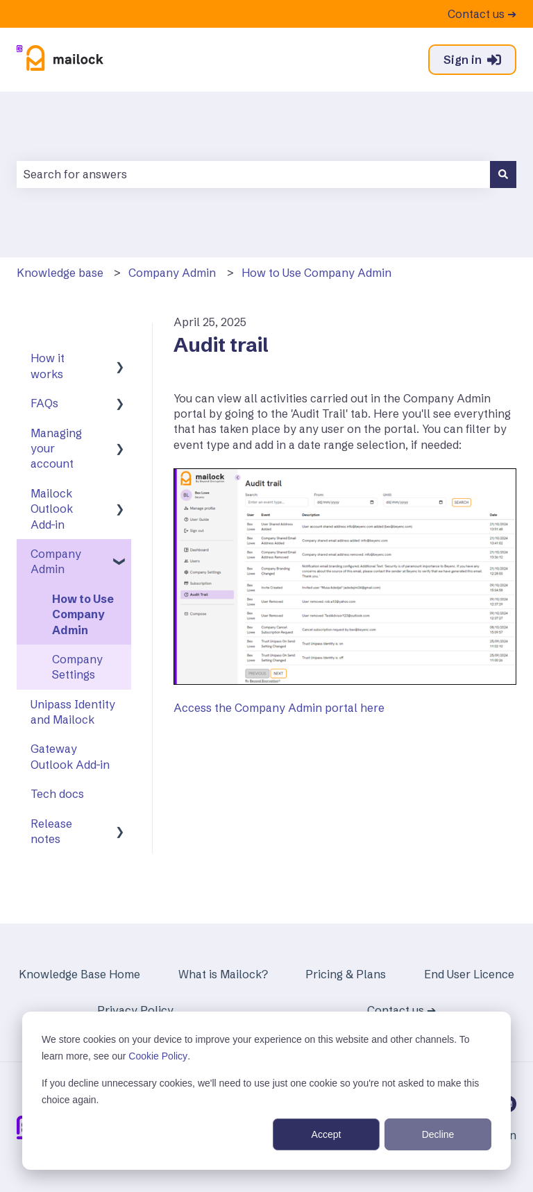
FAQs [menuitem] (44, 403)
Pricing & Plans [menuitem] (345, 974)
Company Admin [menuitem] (56, 561)
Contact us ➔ (482, 14)
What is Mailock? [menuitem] (223, 974)
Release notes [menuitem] (51, 831)
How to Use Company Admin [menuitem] (83, 614)
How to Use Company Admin (316, 273)
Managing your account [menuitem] (56, 448)
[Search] (503, 174)
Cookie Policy (157, 1056)
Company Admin (172, 273)
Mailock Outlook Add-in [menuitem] (52, 508)
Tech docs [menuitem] (57, 794)
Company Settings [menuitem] (77, 666)
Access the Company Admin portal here (279, 708)
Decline (438, 1134)
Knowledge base (60, 273)
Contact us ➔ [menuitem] (401, 1010)
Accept (326, 1134)
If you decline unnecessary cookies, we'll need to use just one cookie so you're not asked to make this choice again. (260, 1092)
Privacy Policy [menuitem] (135, 1010)
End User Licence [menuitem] (469, 974)
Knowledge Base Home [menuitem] (79, 974)
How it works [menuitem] (48, 365)
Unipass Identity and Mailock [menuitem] (73, 711)
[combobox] (253, 174)
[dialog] (266, 1091)
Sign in (472, 60)
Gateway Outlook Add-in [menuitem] (70, 756)
